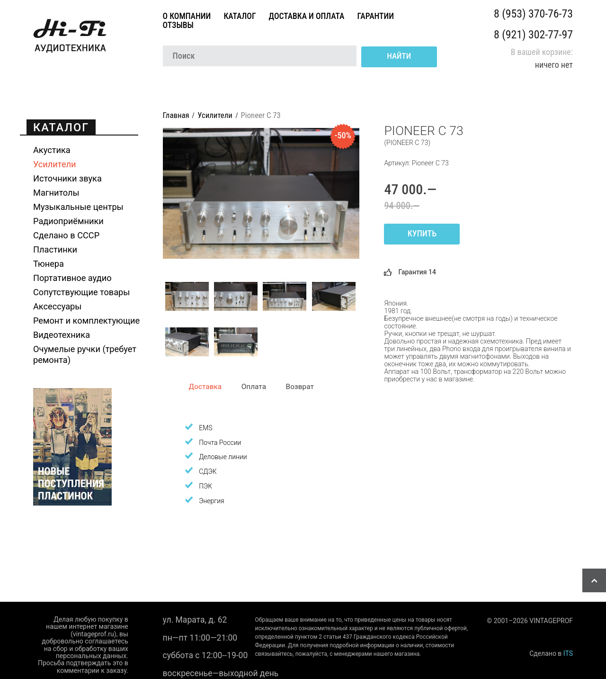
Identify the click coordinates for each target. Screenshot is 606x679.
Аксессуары (57, 306)
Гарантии (376, 16)
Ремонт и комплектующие (86, 321)
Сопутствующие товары (81, 292)
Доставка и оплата (308, 16)
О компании (188, 16)
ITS (568, 653)
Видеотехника (61, 335)
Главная (176, 115)
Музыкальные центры (78, 207)
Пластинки (55, 249)
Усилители (54, 164)
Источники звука (67, 178)
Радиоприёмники (68, 221)
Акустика (52, 150)
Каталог (240, 16)
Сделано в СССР (66, 235)
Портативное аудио (72, 278)
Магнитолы (56, 193)
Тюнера (48, 264)
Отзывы (179, 25)
